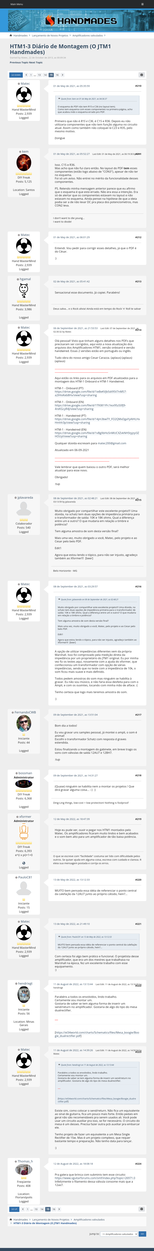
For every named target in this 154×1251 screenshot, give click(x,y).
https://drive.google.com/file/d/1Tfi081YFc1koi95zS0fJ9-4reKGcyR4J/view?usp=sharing (91, 406)
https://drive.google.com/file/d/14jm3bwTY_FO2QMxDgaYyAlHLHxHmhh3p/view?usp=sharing (96, 420)
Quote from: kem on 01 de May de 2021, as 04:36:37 (84, 98)
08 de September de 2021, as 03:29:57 (76, 585)
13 (40, 75)
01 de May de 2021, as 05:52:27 (71, 153)
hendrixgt (25, 982)
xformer (25, 816)
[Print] (142, 74)
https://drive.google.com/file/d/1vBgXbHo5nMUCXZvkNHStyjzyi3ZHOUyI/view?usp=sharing (97, 433)
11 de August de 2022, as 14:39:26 (73, 1049)
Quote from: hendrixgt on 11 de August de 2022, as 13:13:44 (88, 1063)
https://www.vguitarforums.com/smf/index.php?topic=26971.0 (96, 1177)
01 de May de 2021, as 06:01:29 (71, 237)
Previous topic (19, 62)
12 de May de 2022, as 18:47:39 (71, 818)
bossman (25, 772)
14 (45, 75)
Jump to (94, 1232)
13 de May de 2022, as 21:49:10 (71, 923)
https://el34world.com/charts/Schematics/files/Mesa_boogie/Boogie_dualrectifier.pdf (97, 1033)
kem (25, 151)
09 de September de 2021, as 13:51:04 (76, 713)
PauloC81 (25, 876)
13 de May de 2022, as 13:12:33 (71, 878)
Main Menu (17, 4)
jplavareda (25, 496)
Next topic (36, 62)
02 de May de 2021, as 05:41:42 (71, 281)
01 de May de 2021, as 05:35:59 (71, 86)
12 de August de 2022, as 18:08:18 (73, 1162)
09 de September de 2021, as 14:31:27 (76, 774)
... (35, 75)
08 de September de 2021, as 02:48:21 (76, 497)
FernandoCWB (25, 711)
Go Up (14, 1208)
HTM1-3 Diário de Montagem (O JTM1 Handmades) (61, 49)
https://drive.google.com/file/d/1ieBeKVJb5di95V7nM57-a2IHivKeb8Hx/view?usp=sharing (91, 393)
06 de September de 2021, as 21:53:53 (76, 328)
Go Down (16, 75)
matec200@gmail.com (112, 442)
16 (58, 75)
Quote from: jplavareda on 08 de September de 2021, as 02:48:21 (90, 598)
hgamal (25, 279)
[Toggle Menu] (142, 4)
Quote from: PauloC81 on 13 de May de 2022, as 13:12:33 (87, 935)
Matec (25, 83)
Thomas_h (25, 1160)
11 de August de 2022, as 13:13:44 (73, 983)
